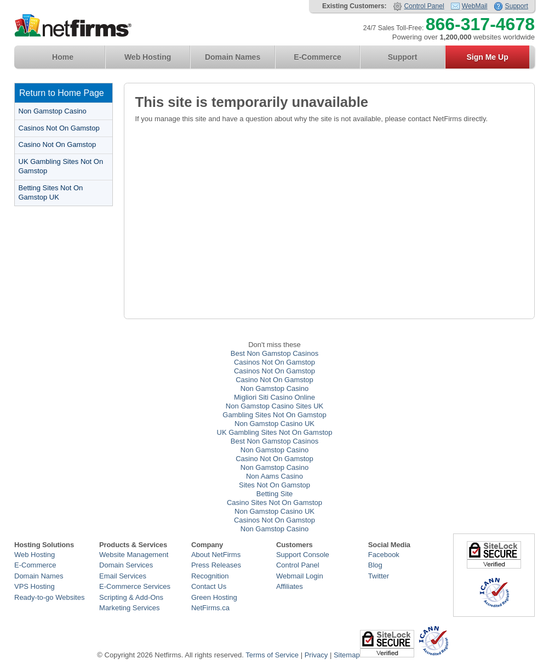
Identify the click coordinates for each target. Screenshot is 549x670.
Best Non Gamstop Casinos (274, 353)
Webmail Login (299, 576)
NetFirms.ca (210, 608)
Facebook (383, 554)
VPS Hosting (34, 586)
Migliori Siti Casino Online (274, 397)
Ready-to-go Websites (49, 597)
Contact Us (208, 586)
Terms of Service (272, 655)
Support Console (302, 554)
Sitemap (347, 655)
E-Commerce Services (134, 586)
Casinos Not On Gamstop (59, 128)
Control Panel (424, 6)
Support (516, 6)
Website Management (133, 554)
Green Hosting (214, 597)
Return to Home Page (61, 93)
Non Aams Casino (274, 476)
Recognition (210, 576)
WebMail (475, 6)
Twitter (378, 576)
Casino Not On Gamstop (57, 144)
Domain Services (126, 565)
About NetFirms (216, 554)
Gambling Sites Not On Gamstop (274, 415)
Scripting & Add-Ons (131, 597)
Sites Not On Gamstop (274, 485)
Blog (375, 565)
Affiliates (289, 586)
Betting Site (274, 494)
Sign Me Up (487, 57)
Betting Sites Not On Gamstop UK (51, 192)
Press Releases (216, 565)
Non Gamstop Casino (53, 111)
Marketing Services (129, 608)
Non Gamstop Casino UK (274, 423)
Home (62, 57)
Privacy (316, 655)
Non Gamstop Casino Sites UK (274, 406)
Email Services (122, 576)
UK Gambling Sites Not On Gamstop (61, 166)
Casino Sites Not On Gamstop (274, 502)
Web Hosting (147, 57)
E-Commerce (317, 57)
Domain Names (232, 57)
